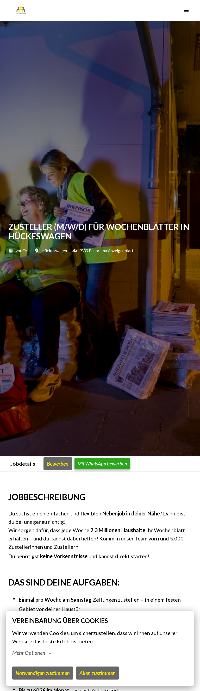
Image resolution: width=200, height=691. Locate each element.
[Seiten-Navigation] (186, 10)
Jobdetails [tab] (22, 463)
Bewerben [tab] (57, 463)
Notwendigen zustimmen (43, 673)
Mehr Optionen (31, 653)
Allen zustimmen (97, 673)
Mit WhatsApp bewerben (102, 463)
